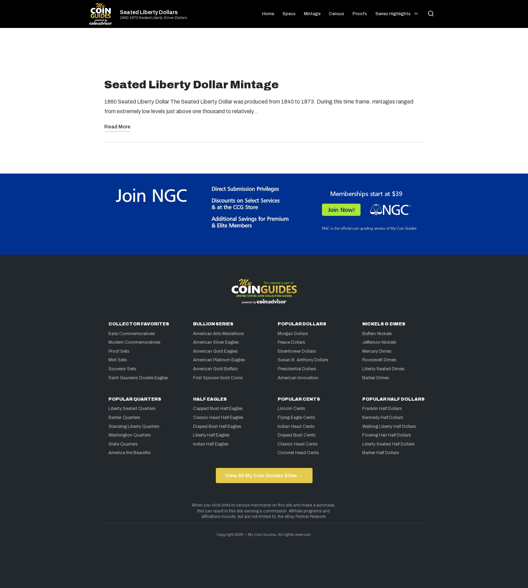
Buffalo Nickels (377, 333)
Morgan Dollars (293, 333)
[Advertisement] (264, 55)
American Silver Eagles (216, 342)
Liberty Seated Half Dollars (388, 444)
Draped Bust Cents (297, 435)
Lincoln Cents (291, 408)
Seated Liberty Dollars (149, 12)
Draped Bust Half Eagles (217, 426)
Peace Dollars (291, 342)
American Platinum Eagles (219, 359)
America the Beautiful (129, 452)
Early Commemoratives (131, 333)
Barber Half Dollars (380, 452)
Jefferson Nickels (379, 342)
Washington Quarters (129, 435)
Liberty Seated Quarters (132, 408)
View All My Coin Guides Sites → (264, 475)
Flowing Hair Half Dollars (386, 435)
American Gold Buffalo (215, 368)
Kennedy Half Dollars (382, 417)
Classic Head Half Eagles (218, 417)
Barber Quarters (124, 417)
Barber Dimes (375, 377)
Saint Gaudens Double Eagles (138, 377)
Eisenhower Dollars (297, 351)
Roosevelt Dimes (379, 359)
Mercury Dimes (377, 351)
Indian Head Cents (296, 426)
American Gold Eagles (215, 351)
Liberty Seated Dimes (383, 368)
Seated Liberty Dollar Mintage (191, 85)
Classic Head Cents (298, 444)
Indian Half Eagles (211, 444)
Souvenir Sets (122, 368)
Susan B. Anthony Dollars (303, 359)
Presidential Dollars (297, 368)
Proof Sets (118, 351)
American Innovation (298, 377)
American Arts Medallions (218, 333)
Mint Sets (117, 359)
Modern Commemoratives (134, 342)
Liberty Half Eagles (211, 435)
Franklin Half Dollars (382, 408)
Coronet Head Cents (298, 452)
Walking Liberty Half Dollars (389, 426)
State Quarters (123, 444)
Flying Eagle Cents (296, 417)
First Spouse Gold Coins (218, 377)
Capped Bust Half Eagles (218, 408)
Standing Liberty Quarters (134, 426)
